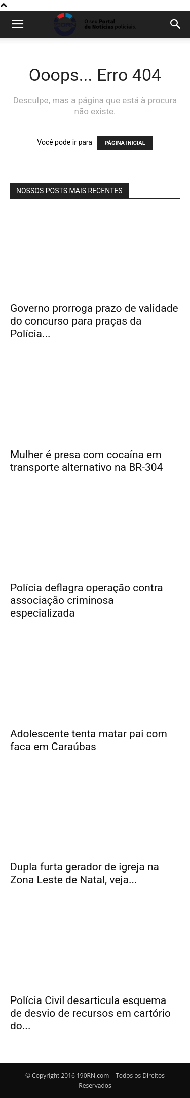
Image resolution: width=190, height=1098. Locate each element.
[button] (17, 24)
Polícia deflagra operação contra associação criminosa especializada (86, 600)
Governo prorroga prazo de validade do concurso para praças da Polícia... (94, 321)
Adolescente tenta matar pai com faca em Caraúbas (88, 740)
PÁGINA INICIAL (124, 143)
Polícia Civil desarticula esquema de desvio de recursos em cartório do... (90, 1013)
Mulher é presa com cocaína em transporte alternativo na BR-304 (86, 460)
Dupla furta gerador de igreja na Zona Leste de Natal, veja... (84, 873)
